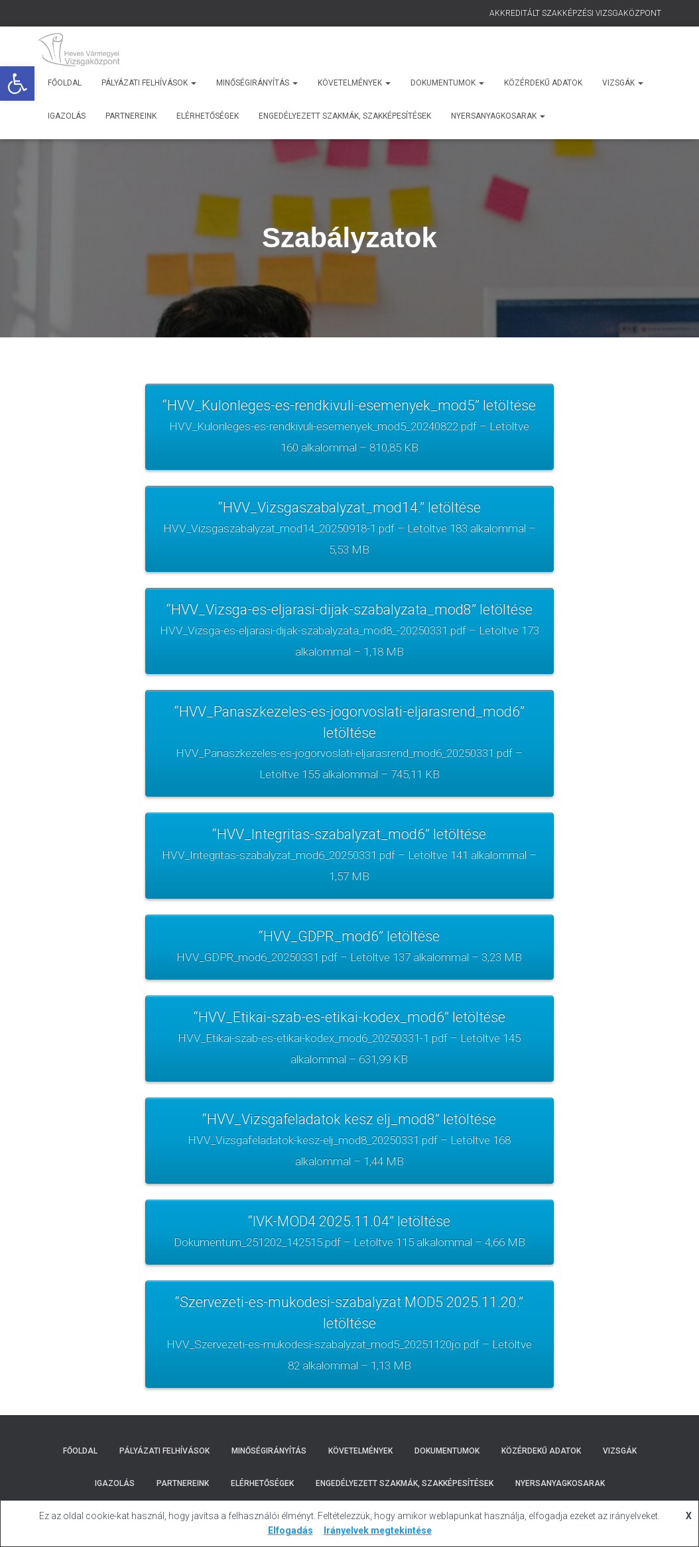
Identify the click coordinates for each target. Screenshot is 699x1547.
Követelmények (354, 82)
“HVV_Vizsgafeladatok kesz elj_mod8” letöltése (349, 1150)
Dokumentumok (447, 82)
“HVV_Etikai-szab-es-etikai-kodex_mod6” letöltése (349, 1046)
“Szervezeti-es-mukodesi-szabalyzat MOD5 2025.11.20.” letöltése (349, 1345)
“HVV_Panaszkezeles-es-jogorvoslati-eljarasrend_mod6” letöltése (349, 749)
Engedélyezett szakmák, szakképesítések (345, 116)
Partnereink (131, 116)
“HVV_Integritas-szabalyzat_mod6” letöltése (349, 862)
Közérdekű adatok (543, 82)
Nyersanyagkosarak (498, 116)
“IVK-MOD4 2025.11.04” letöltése (349, 1242)
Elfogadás (290, 1530)
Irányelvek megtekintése (378, 1530)
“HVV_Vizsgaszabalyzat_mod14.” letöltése (349, 531)
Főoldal (65, 82)
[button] (17, 83)
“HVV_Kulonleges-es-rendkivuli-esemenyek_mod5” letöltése (349, 428)
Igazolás (67, 116)
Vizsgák (622, 82)
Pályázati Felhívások (148, 82)
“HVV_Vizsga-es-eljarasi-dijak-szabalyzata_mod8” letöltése (349, 634)
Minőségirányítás (257, 82)
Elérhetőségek (207, 116)
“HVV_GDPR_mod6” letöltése (349, 954)
